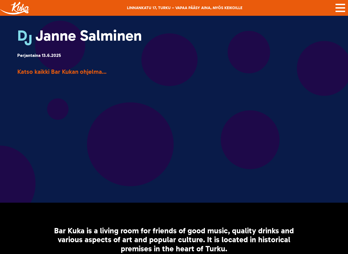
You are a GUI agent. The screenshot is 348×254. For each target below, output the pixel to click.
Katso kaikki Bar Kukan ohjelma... (62, 71)
